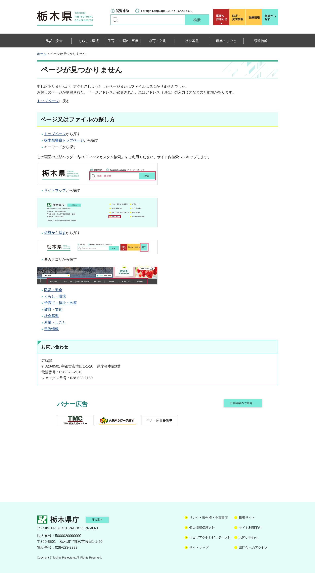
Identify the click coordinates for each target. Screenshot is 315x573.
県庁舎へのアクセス (253, 547)
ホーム (42, 53)
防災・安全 (53, 290)
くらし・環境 (55, 296)
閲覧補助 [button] (122, 11)
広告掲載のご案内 (240, 404)
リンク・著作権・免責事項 (208, 517)
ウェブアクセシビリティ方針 (210, 537)
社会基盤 (51, 316)
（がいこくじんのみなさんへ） (167, 10)
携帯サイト (247, 517)
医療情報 (254, 17)
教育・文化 (53, 309)
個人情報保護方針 (202, 527)
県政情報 (51, 329)
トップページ (48, 101)
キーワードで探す (115, 19)
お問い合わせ (248, 537)
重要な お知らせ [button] (221, 17)
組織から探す (270, 17)
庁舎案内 (102, 519)
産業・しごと (55, 322)
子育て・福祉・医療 (60, 303)
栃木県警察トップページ (64, 140)
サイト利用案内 (250, 527)
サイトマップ (55, 190)
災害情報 (238, 17)
